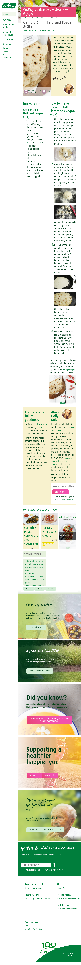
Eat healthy (7, 39)
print (53, 592)
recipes (35, 17)
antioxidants (40, 427)
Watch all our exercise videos (68, 912)
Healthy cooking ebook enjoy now (67, 553)
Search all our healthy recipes (68, 902)
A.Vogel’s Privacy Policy (64, 506)
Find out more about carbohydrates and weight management (49, 723)
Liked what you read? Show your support (43, 31)
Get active (34, 779)
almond (29, 143)
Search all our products (34, 892)
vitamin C (41, 430)
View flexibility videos (40, 674)
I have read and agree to (64, 504)
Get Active (7, 44)
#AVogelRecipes (56, 373)
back (29, 592)
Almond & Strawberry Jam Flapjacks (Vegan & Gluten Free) (34, 574)
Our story (6, 20)
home (25, 17)
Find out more (36, 631)
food (30, 17)
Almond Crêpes (32, 580)
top (41, 592)
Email (27, 929)
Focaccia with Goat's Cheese (48, 537)
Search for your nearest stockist (37, 902)
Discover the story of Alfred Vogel (45, 833)
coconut (39, 143)
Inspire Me (61, 892)
